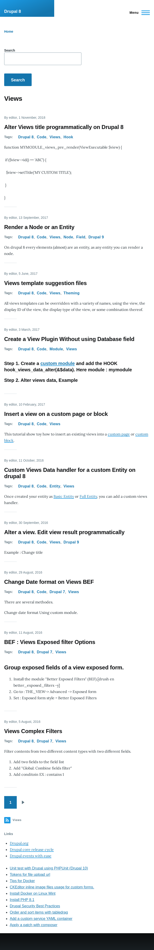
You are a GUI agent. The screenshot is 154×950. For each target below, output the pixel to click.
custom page (119, 434)
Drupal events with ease (30, 855)
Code (41, 137)
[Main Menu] (138, 12)
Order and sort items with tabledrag (39, 912)
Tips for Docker (22, 881)
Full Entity (88, 496)
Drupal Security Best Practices (35, 906)
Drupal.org (19, 843)
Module (56, 349)
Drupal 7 (57, 592)
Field (80, 237)
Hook (68, 137)
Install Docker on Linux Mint (33, 893)
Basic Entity (64, 496)
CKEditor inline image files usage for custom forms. (52, 887)
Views (55, 137)
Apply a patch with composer (33, 925)
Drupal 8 (12, 11)
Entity (55, 486)
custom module (57, 363)
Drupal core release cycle (32, 849)
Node (68, 237)
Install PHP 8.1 (22, 900)
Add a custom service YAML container (41, 919)
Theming (72, 293)
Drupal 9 (96, 237)
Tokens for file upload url (30, 875)
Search (9, 50)
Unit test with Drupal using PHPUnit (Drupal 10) (49, 868)
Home (8, 31)
